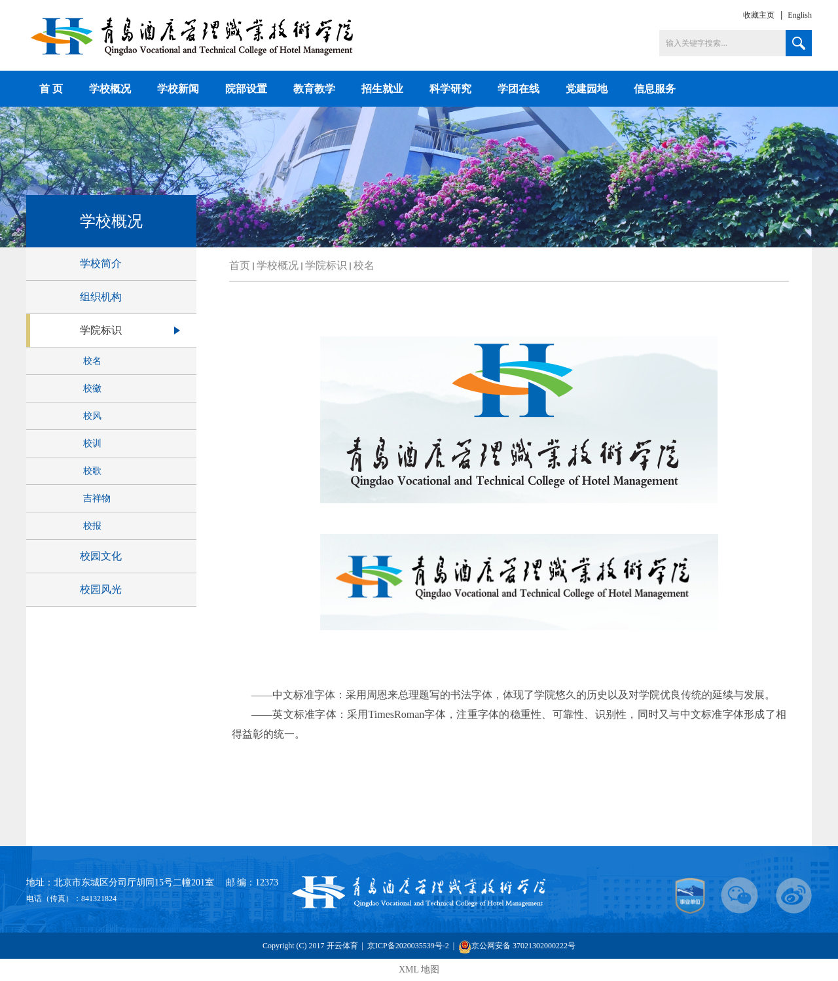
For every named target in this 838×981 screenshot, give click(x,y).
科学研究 (450, 88)
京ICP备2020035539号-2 (409, 945)
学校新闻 (178, 88)
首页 (239, 265)
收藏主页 (758, 15)
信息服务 (655, 88)
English (800, 15)
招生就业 (382, 88)
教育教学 (314, 88)
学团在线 (518, 88)
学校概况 (110, 88)
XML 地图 (419, 969)
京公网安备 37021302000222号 (516, 946)
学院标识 (326, 265)
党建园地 (587, 88)
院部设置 (246, 88)
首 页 (51, 88)
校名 (364, 265)
